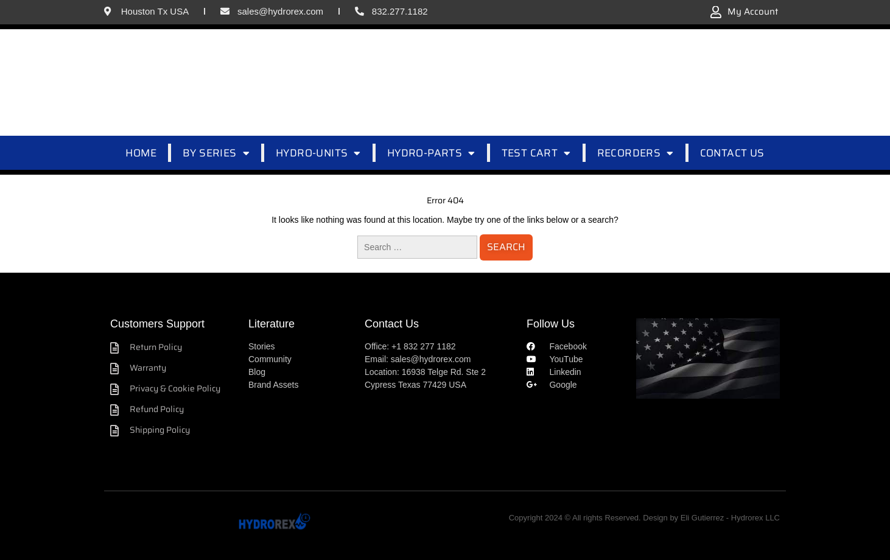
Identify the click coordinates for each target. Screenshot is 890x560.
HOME (140, 153)
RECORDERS (635, 153)
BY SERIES (216, 153)
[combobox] (465, 82)
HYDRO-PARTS (431, 153)
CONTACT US (732, 153)
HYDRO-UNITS (318, 153)
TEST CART (536, 153)
